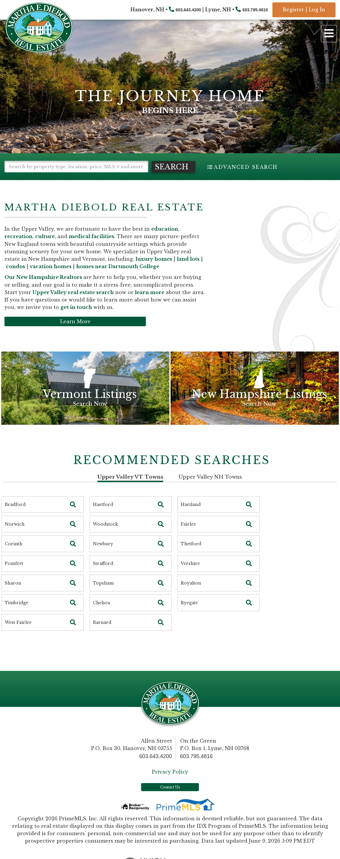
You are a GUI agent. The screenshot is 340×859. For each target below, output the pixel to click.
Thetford (191, 555)
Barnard (102, 634)
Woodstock (105, 535)
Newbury (103, 555)
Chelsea (101, 614)
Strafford (103, 575)
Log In (317, 10)
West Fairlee (18, 634)
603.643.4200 (188, 9)
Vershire (190, 575)
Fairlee (188, 535)
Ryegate (189, 614)
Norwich (14, 535)
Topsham (103, 594)
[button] (30, 178)
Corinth (13, 555)
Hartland (191, 516)
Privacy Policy (170, 783)
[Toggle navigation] (329, 33)
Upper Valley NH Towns (210, 488)
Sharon (13, 594)
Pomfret (14, 575)
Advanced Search (245, 167)
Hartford (103, 516)
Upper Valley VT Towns (130, 488)
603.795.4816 (255, 9)
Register (293, 10)
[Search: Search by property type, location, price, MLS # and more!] (76, 166)
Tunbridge (16, 614)
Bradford (15, 516)
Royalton (191, 594)
